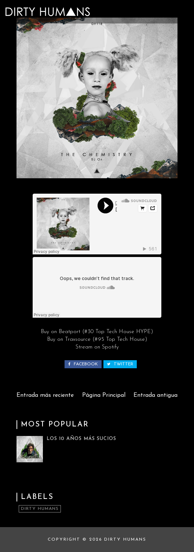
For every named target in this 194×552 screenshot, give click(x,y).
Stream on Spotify (97, 347)
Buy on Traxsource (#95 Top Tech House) (97, 339)
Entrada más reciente (45, 395)
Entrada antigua (155, 395)
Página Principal (103, 395)
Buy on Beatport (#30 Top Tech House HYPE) (97, 332)
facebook (83, 364)
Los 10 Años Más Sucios (81, 438)
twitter (120, 364)
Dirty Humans (40, 509)
